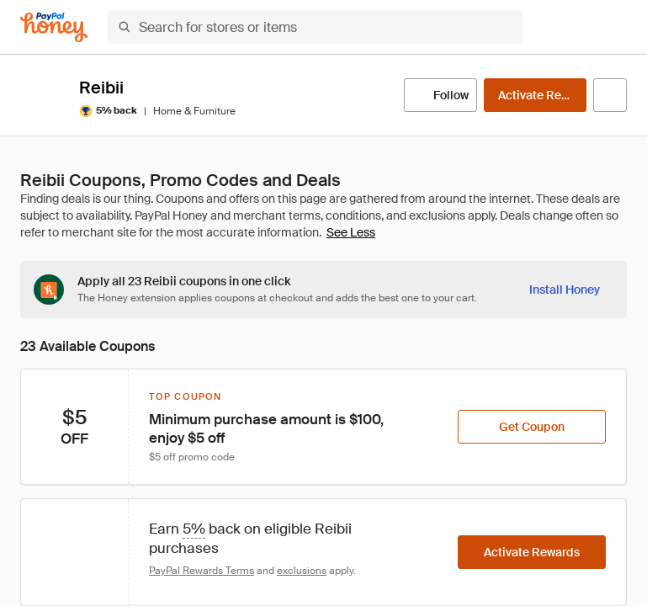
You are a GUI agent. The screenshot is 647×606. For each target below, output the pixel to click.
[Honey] (54, 27)
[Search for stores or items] (315, 27)
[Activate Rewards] (535, 95)
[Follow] (440, 95)
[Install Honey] (564, 289)
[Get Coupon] (532, 427)
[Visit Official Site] (610, 95)
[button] (617, 27)
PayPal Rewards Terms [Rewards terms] (201, 570)
